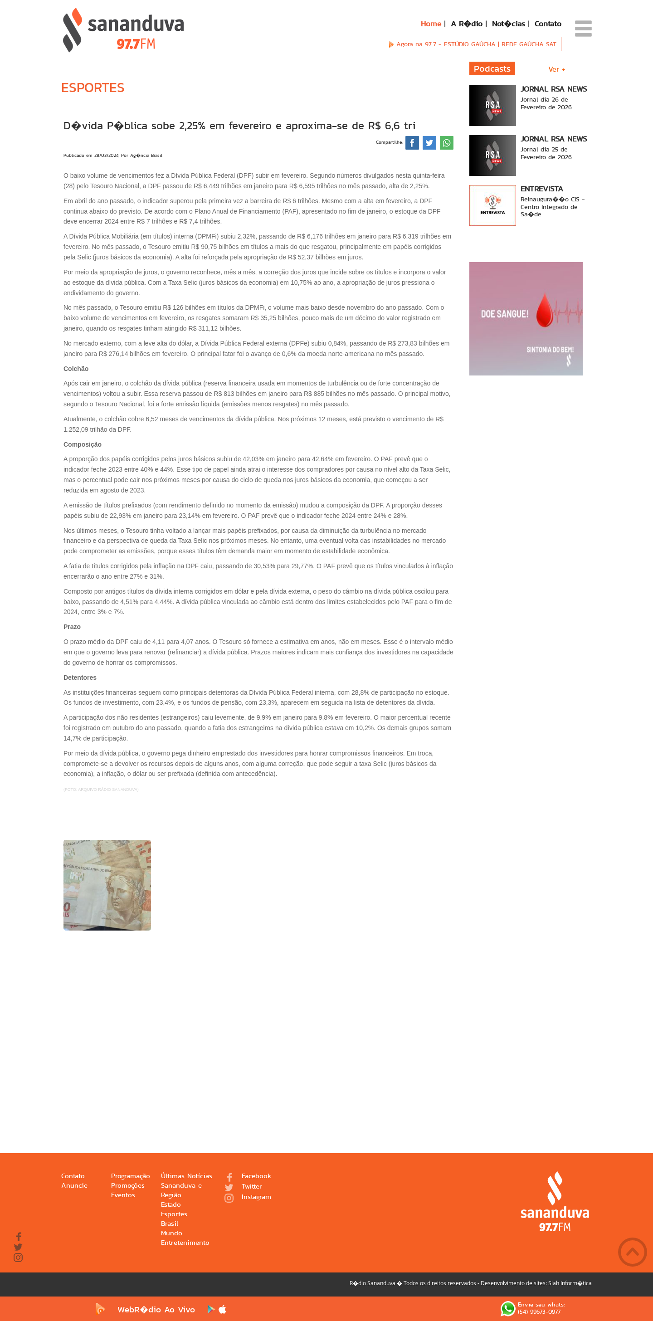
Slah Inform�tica (570, 1283)
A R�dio (466, 23)
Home (431, 23)
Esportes (174, 1214)
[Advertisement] (258, 1028)
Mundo (171, 1233)
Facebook (247, 1176)
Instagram (247, 1197)
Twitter (243, 1187)
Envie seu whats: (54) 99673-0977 (533, 1308)
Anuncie (74, 1185)
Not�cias (508, 23)
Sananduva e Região (181, 1190)
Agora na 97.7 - (472, 44)
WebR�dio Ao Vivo (143, 1309)
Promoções (128, 1185)
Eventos (123, 1195)
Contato (548, 23)
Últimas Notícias (186, 1176)
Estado (171, 1204)
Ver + (556, 69)
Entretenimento (185, 1243)
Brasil (169, 1223)
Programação (130, 1176)
